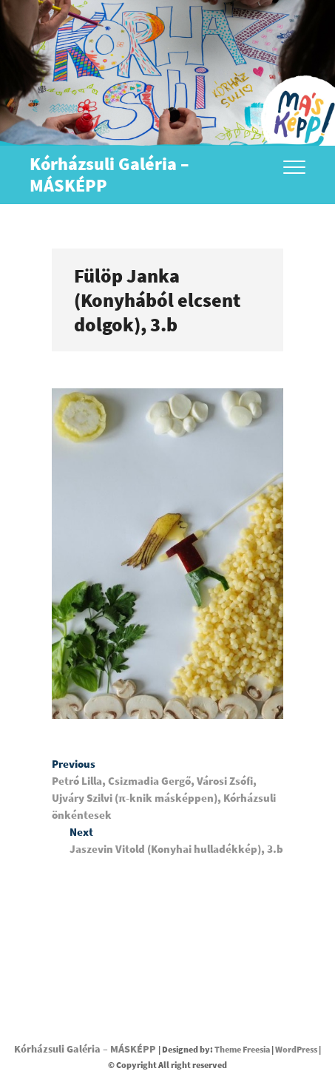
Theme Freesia (242, 1049)
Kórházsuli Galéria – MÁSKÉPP (109, 175)
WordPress (296, 1049)
